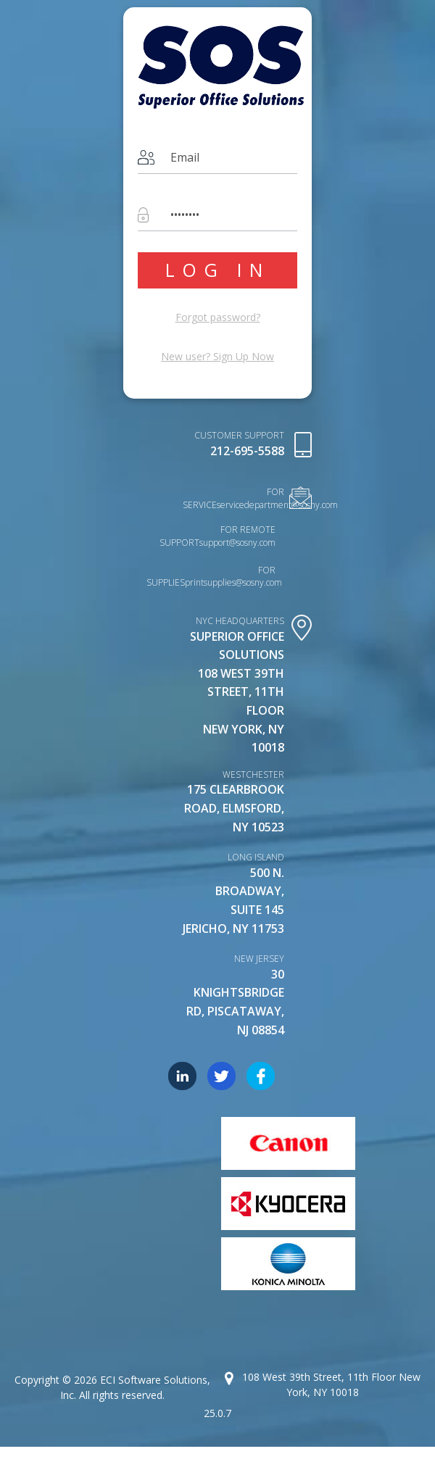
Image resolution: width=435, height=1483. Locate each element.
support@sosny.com (237, 542)
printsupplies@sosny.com (233, 582)
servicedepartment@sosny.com (277, 505)
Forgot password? (217, 317)
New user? (217, 356)
